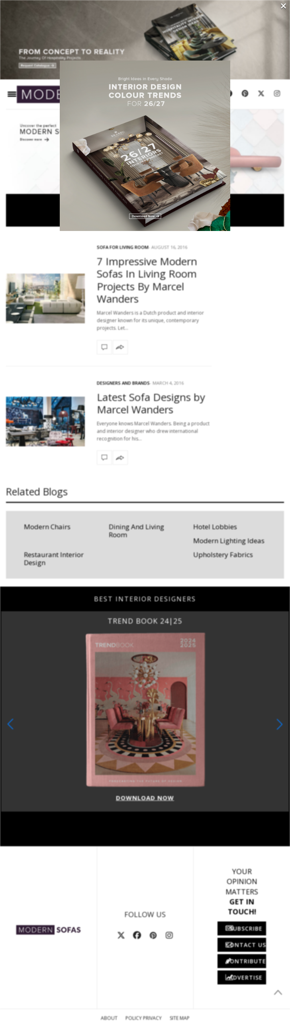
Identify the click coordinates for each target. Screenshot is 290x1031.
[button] (279, 724)
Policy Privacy (143, 1018)
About (109, 1018)
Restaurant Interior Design (54, 558)
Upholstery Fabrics (223, 554)
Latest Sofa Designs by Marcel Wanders (151, 403)
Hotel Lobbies (215, 526)
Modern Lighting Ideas (229, 540)
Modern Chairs (47, 526)
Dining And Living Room (136, 530)
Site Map (180, 1018)
